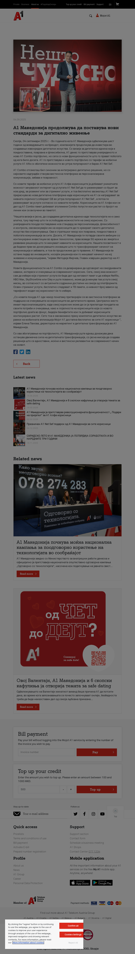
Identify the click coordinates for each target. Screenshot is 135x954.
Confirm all (73, 926)
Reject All (73, 943)
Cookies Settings (73, 934)
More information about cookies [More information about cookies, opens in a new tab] (28, 942)
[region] (44, 934)
